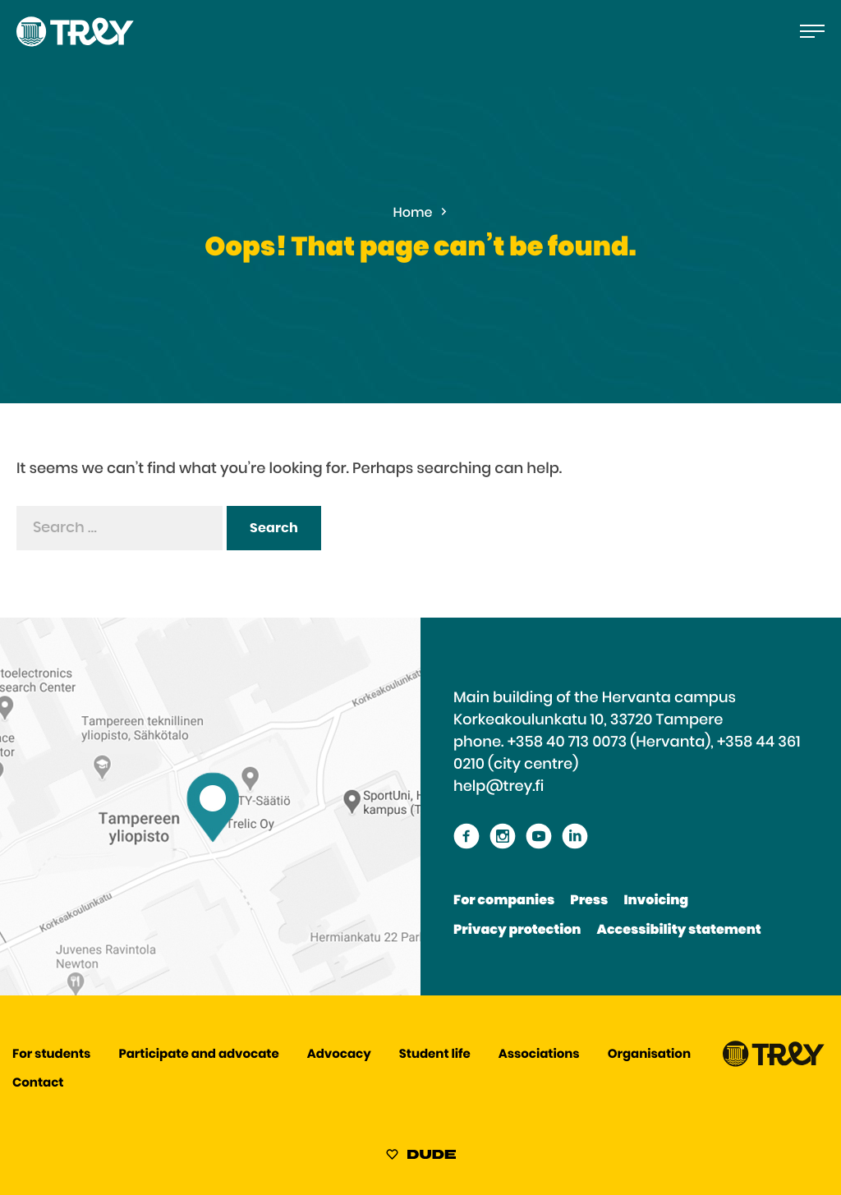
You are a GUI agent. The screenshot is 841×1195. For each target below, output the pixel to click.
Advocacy (339, 1055)
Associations (539, 1055)
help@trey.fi (498, 786)
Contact (37, 1084)
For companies (503, 901)
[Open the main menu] (812, 31)
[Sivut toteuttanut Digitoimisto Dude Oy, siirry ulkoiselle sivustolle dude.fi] (421, 1157)
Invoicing (655, 901)
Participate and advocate (199, 1055)
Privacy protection (517, 930)
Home (413, 213)
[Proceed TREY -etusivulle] (774, 1063)
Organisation (649, 1055)
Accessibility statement (679, 930)
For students (51, 1055)
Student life (435, 1055)
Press (589, 901)
